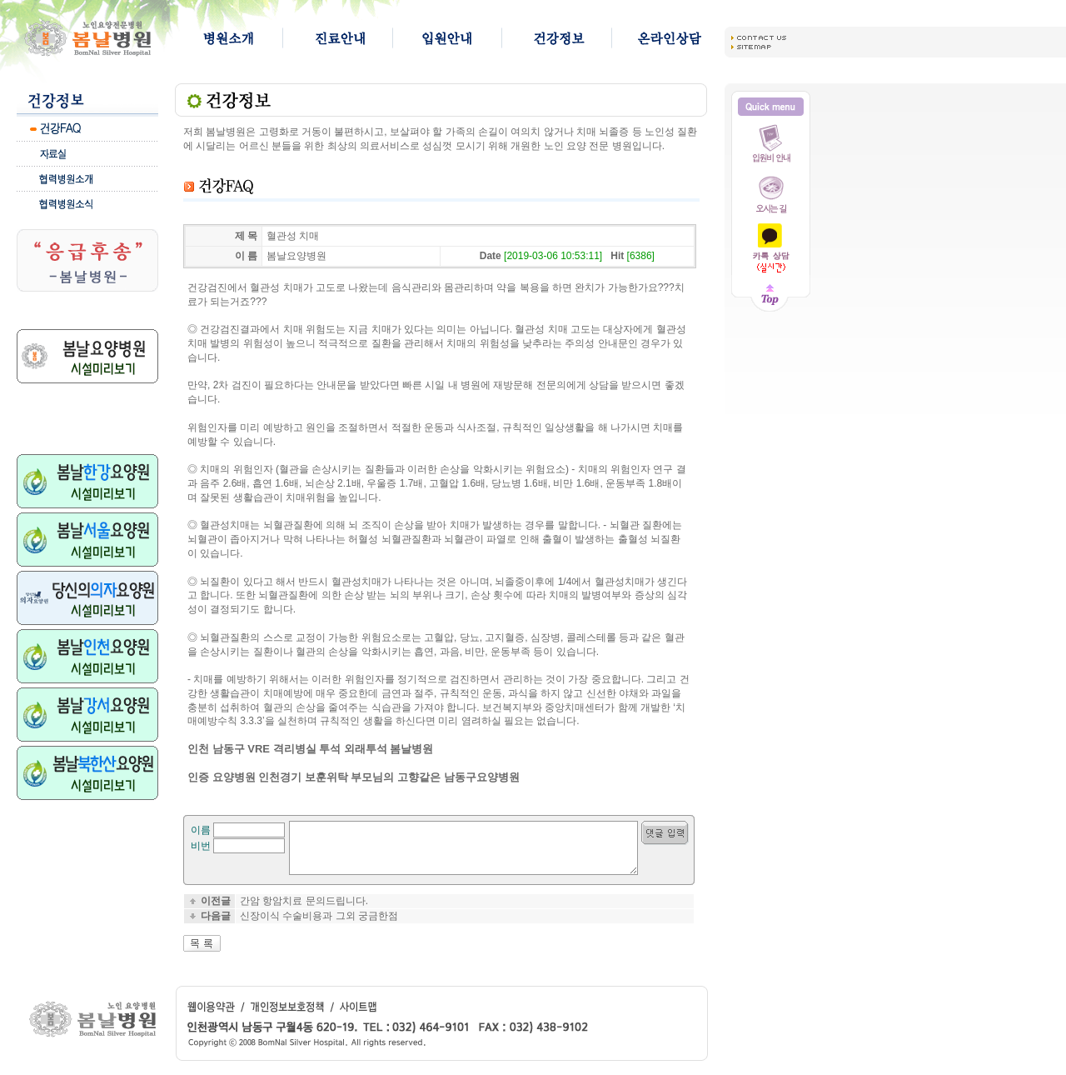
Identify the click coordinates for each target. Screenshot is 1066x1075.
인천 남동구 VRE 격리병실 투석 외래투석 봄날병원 (310, 748)
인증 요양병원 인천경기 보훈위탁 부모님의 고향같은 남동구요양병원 (353, 777)
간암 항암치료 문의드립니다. (304, 911)
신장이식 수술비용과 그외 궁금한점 (319, 926)
